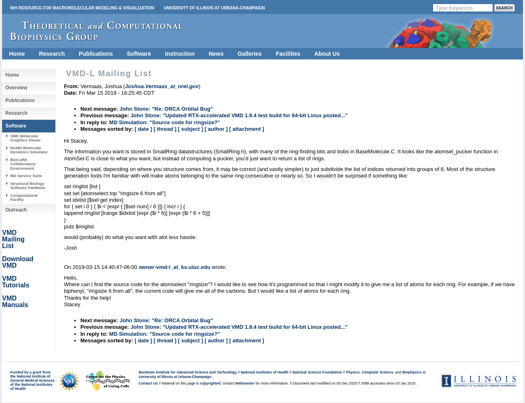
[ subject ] (190, 129)
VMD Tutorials (15, 282)
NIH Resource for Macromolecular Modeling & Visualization (82, 8)
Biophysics (412, 372)
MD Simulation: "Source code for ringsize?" (164, 122)
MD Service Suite (26, 175)
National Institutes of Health (264, 372)
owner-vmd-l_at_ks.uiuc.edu (174, 267)
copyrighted (210, 383)
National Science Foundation (317, 372)
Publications (96, 53)
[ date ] (143, 129)
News (216, 53)
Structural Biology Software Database (27, 185)
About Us (327, 53)
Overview (16, 88)
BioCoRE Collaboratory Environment (23, 164)
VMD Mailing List (13, 239)
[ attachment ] (246, 129)
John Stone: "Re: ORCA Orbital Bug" (166, 109)
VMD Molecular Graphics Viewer (25, 138)
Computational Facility (24, 197)
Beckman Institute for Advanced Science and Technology (188, 372)
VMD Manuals (15, 301)
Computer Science (377, 372)
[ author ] (216, 129)
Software (139, 53)
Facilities (288, 53)
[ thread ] (164, 129)
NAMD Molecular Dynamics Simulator (29, 150)
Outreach (16, 210)
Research (52, 53)
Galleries (249, 53)
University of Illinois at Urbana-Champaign (214, 8)
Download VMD (17, 262)
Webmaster (244, 383)
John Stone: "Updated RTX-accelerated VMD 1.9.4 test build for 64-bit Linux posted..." (239, 115)
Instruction (179, 53)
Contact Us (148, 383)
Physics (353, 372)
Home (17, 53)
